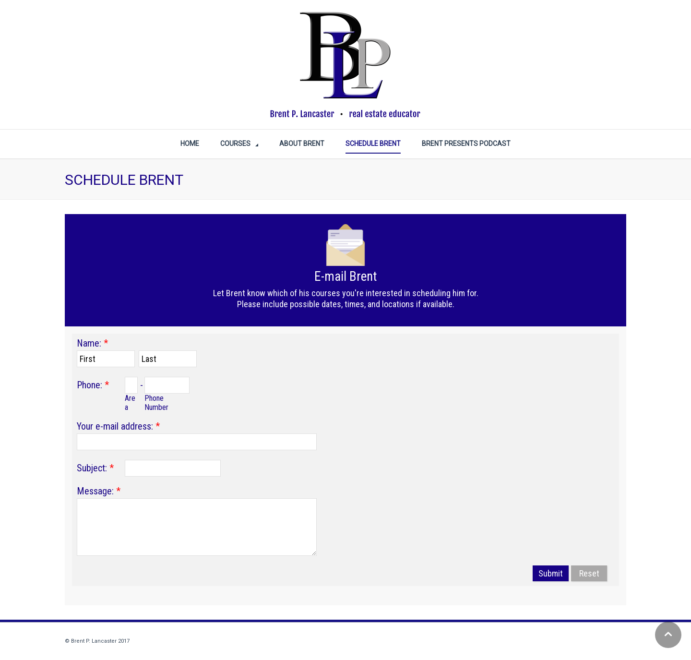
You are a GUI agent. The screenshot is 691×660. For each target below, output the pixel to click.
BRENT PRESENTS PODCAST (466, 143)
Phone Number (156, 403)
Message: (95, 491)
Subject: (92, 468)
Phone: (89, 385)
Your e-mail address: (115, 426)
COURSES (235, 143)
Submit (550, 573)
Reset (589, 573)
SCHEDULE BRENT (373, 143)
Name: (89, 343)
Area (130, 403)
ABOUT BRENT (301, 143)
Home (189, 143)
